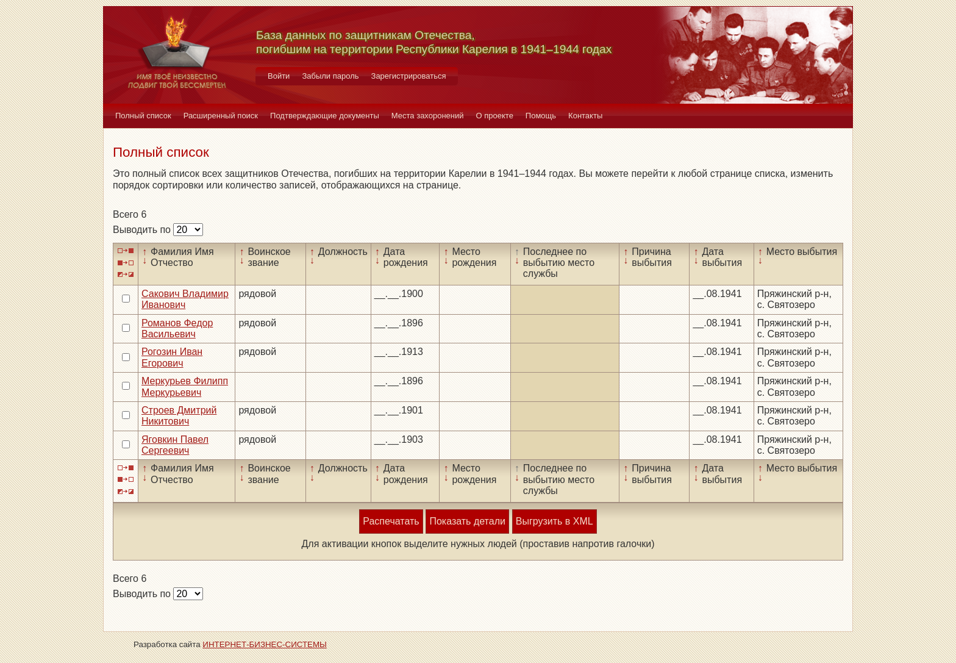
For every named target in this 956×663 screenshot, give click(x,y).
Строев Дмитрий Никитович (178, 415)
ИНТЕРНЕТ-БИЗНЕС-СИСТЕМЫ (264, 644)
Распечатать (391, 521)
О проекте (494, 115)
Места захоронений (427, 115)
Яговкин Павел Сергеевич (175, 445)
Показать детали (467, 521)
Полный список (143, 115)
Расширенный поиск (221, 115)
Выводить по (143, 229)
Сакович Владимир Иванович (185, 299)
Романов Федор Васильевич (177, 328)
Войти (279, 76)
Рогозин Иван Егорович (171, 357)
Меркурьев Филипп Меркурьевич (184, 386)
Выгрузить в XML (554, 521)
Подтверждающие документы (324, 115)
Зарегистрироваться (408, 76)
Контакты (585, 115)
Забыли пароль (330, 76)
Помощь (541, 115)
